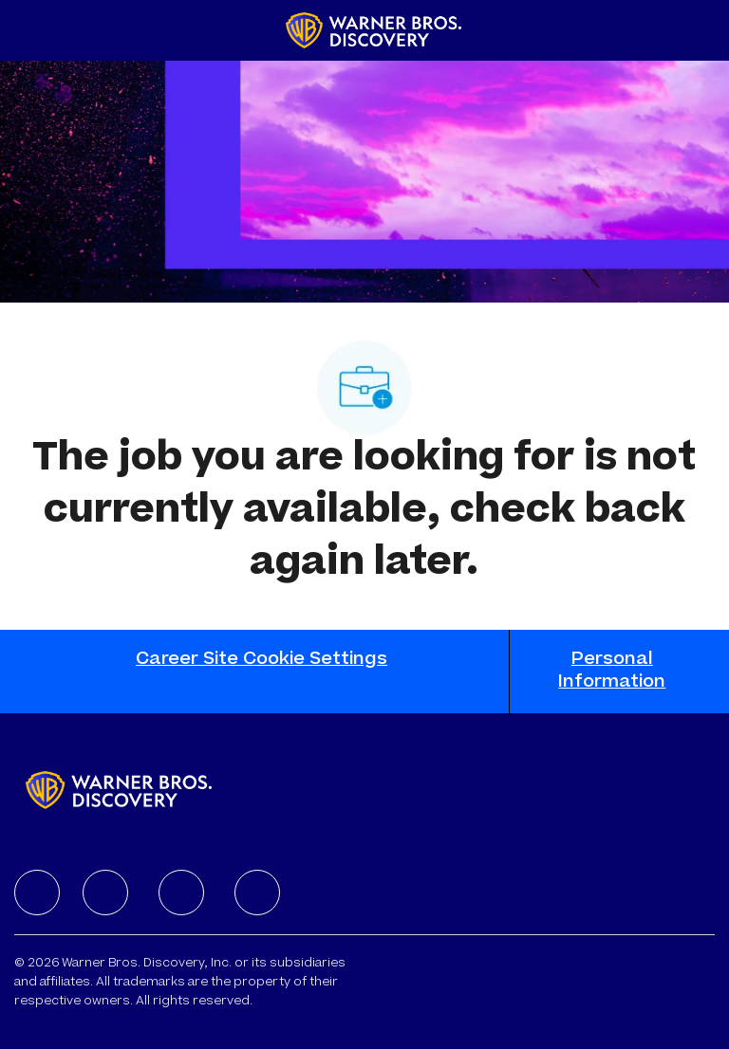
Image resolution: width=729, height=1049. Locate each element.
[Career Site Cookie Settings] (261, 671)
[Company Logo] (373, 31)
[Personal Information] (612, 671)
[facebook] (37, 892)
